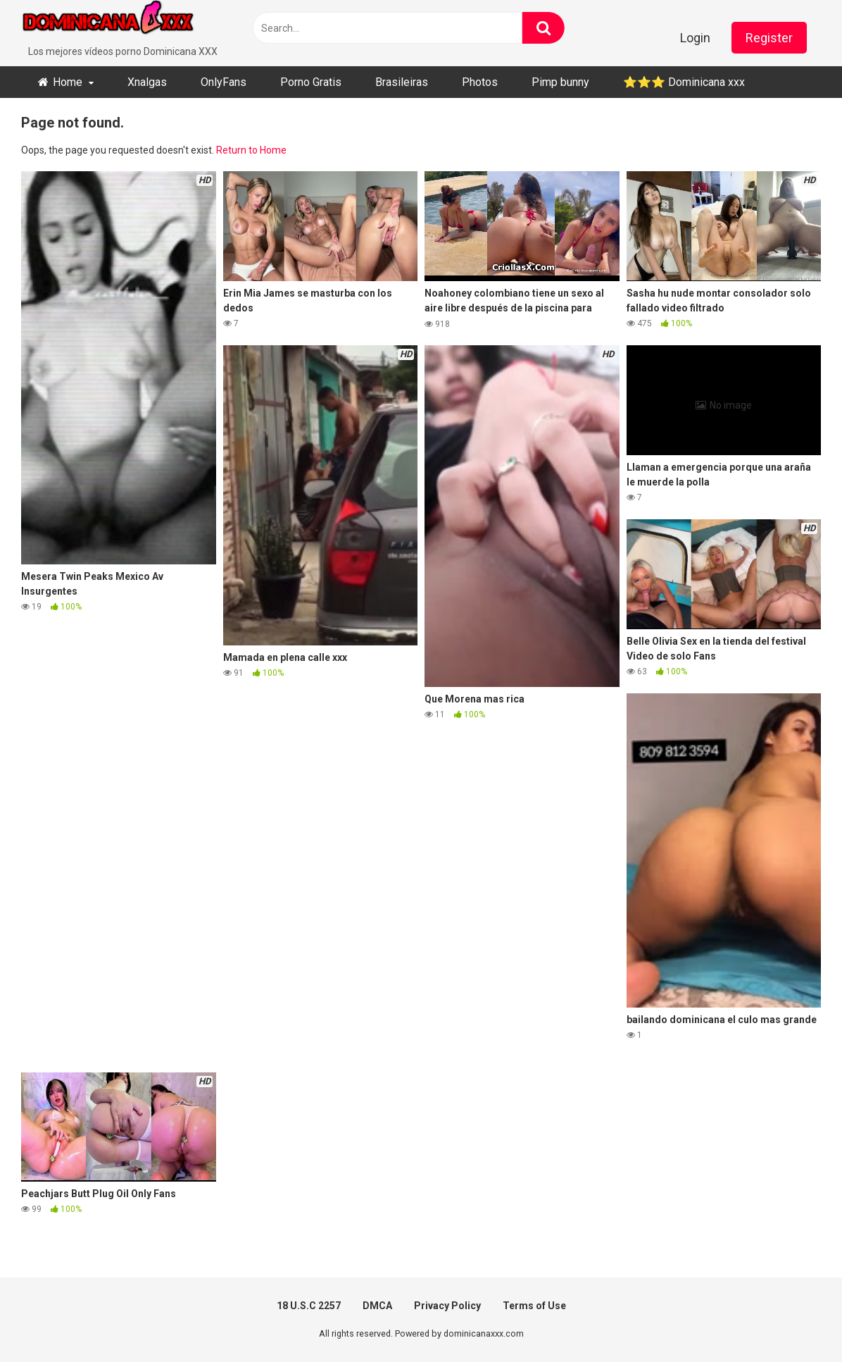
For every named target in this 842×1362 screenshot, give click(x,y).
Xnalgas (147, 82)
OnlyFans (223, 82)
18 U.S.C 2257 (309, 1305)
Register (769, 37)
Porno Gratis (310, 82)
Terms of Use (534, 1305)
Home (67, 82)
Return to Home (251, 150)
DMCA (377, 1305)
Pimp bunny (560, 82)
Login (695, 37)
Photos (480, 82)
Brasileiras (401, 82)
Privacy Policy (447, 1305)
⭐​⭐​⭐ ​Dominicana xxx (684, 82)
